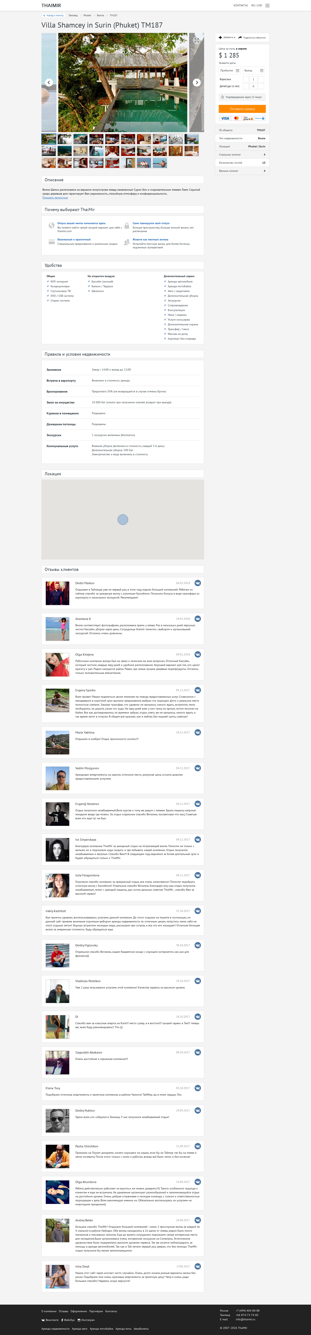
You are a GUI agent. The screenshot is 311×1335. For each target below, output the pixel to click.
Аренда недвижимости (55, 1328)
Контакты (241, 5)
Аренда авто (79, 1328)
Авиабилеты (141, 1328)
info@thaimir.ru (245, 1319)
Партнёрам (96, 1311)
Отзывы (63, 1311)
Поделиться (254, 37)
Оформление (79, 1311)
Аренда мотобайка (101, 1328)
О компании (49, 1311)
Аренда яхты (123, 1328)
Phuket (87, 15)
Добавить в (229, 37)
